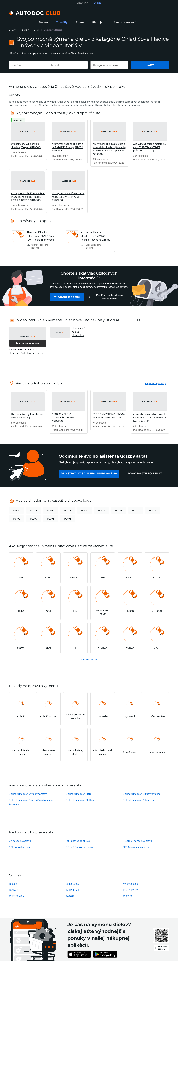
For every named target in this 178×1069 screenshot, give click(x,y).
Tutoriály (24, 30)
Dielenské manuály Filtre (78, 793)
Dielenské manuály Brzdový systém (141, 793)
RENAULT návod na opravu (80, 847)
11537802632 (130, 890)
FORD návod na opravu (78, 840)
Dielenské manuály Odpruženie (139, 800)
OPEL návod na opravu (21, 847)
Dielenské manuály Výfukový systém (28, 793)
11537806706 (16, 896)
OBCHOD (83, 3)
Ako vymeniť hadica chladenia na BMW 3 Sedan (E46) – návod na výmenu (41, 236)
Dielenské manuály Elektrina (80, 800)
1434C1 (70, 896)
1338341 (13, 883)
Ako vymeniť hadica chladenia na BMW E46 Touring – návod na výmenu (95, 236)
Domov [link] (12, 30)
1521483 (13, 890)
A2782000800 (130, 883)
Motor (36, 30)
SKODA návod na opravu (136, 847)
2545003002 (72, 883)
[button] (98, 22)
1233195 (127, 896)
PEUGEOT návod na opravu (137, 840)
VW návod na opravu (20, 840)
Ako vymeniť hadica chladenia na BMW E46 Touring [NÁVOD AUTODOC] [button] (78, 332)
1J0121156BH (73, 890)
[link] (43, 22)
